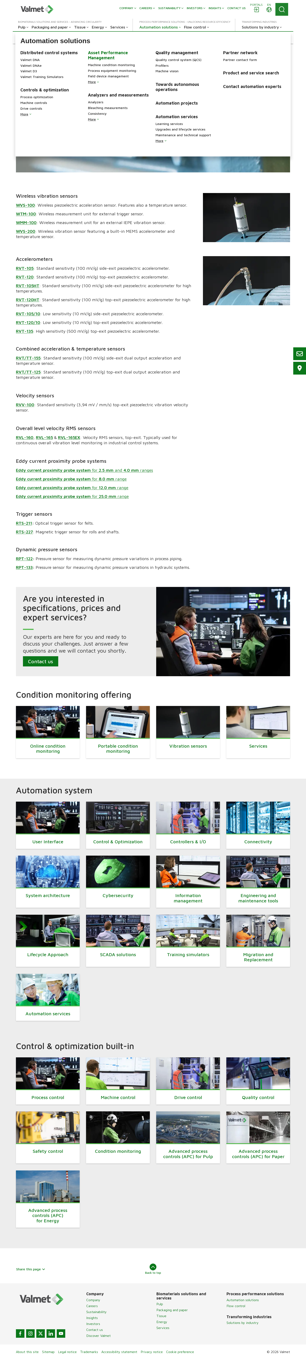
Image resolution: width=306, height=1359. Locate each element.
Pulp (159, 1304)
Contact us (40, 661)
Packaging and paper (172, 1310)
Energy (161, 1322)
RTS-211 (24, 523)
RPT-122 (24, 558)
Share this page (30, 1269)
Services (162, 1328)
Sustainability (96, 1312)
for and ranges (84, 470)
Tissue (161, 1316)
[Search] (281, 9)
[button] (39, 38)
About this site (27, 1352)
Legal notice (67, 1352)
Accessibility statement (119, 1352)
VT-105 (26, 268)
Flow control (236, 1306)
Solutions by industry (243, 1323)
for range (71, 478)
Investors (93, 1324)
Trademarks (89, 1352)
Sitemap (48, 1352)
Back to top (153, 1269)
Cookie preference (180, 1352)
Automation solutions (243, 1300)
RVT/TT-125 (28, 371)
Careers (92, 1306)
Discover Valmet (98, 1336)
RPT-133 (24, 567)
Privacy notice (152, 1352)
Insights (92, 1318)
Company (93, 1300)
